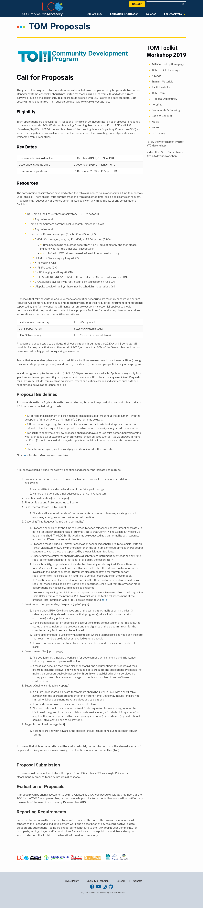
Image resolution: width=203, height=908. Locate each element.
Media (155, 121)
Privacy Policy (71, 881)
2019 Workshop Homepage (168, 64)
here (25, 455)
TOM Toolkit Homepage (166, 70)
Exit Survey (158, 133)
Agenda (156, 75)
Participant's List (162, 87)
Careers (121, 881)
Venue (155, 127)
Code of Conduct (162, 115)
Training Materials (162, 81)
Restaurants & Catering (166, 110)
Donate (137, 4)
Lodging (157, 104)
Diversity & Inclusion (98, 881)
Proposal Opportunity (164, 98)
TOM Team (158, 93)
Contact (137, 881)
